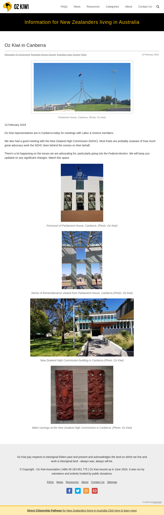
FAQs (64, 6)
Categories (112, 6)
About (128, 6)
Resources (93, 6)
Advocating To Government (17, 54)
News (77, 6)
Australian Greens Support (43, 54)
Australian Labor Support (69, 54)
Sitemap (112, 482)
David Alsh (157, 502)
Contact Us (145, 6)
